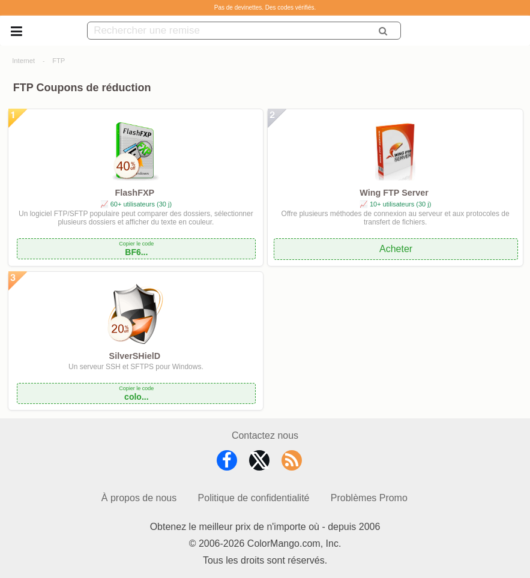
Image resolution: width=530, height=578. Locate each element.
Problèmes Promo (369, 498)
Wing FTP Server (394, 192)
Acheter (395, 249)
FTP (58, 60)
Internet (23, 60)
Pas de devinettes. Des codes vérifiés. (265, 7)
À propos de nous (138, 498)
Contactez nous (265, 435)
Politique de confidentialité (254, 498)
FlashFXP (135, 192)
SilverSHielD (135, 356)
